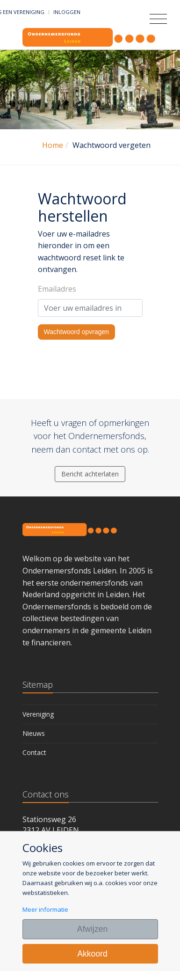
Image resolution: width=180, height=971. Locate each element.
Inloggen (66, 11)
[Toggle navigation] (158, 19)
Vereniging (38, 714)
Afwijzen (92, 929)
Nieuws (33, 733)
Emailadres (57, 289)
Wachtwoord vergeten (111, 145)
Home (52, 145)
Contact (34, 752)
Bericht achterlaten (90, 473)
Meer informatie (45, 909)
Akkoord (92, 953)
